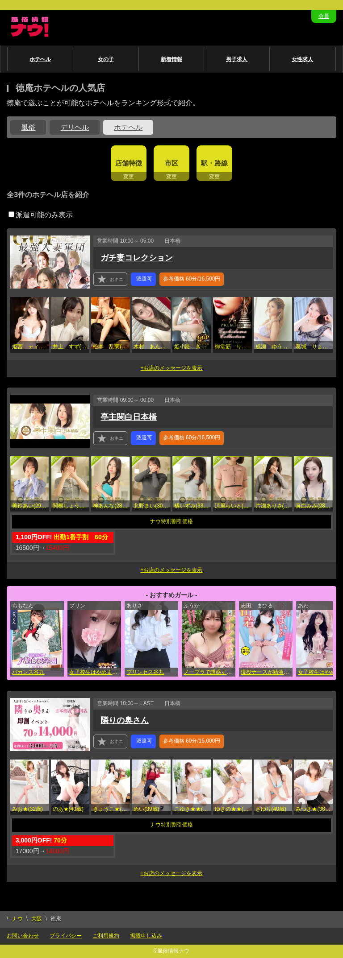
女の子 (106, 59)
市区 (171, 163)
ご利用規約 (105, 936)
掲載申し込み (146, 936)
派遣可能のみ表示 (40, 215)
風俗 (28, 127)
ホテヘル (40, 59)
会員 (323, 16)
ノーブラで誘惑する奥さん (209, 672)
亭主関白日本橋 (128, 417)
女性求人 (302, 59)
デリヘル (74, 127)
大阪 (36, 919)
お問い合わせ (23, 936)
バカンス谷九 (28, 672)
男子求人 (236, 59)
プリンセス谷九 (145, 672)
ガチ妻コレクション (136, 257)
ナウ (17, 919)
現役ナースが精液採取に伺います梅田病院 (267, 672)
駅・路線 (214, 163)
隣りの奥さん (124, 720)
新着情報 (171, 59)
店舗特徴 (128, 163)
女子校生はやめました (95, 672)
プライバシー (66, 936)
